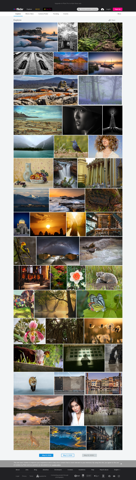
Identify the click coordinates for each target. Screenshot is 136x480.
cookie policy (56, 465)
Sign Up (117, 9)
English (116, 470)
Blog (35, 470)
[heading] (18, 9)
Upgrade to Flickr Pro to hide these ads (68, 3)
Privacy (24, 476)
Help (92, 470)
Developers (58, 470)
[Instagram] (119, 476)
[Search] (78, 9)
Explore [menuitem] (29, 9)
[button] (121, 464)
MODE (37, 9)
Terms (31, 476)
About (18, 470)
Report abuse (104, 470)
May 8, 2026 (46, 455)
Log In (108, 9)
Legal (17, 476)
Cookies (70, 470)
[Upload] (102, 9)
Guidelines (82, 470)
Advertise (46, 470)
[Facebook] (109, 476)
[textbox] (89, 9)
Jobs (26, 470)
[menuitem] (47, 9)
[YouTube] (114, 476)
